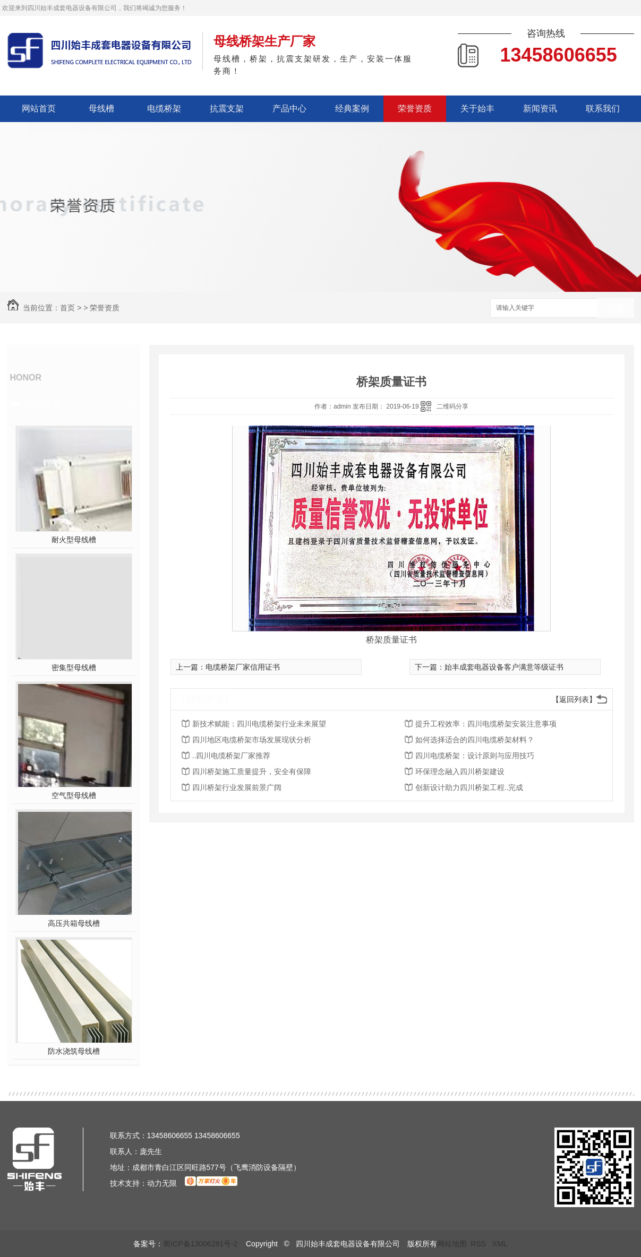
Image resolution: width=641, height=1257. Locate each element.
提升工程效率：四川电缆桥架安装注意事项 (486, 723)
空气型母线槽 (74, 795)
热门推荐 (42, 403)
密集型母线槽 (74, 667)
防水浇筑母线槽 (74, 1051)
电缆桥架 (164, 108)
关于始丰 (477, 108)
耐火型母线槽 (74, 539)
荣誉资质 (415, 108)
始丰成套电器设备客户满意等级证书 (504, 667)
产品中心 (289, 108)
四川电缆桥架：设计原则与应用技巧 (474, 755)
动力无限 (162, 1183)
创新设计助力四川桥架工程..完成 (469, 787)
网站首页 (39, 108)
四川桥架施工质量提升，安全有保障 (251, 771)
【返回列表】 (574, 699)
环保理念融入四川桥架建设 (460, 771)
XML (500, 1243)
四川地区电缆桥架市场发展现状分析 (251, 739)
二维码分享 (452, 406)
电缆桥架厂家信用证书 (243, 667)
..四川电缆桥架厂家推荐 (231, 755)
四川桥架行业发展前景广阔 (236, 787)
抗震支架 (227, 108)
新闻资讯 (540, 108)
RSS (479, 1243)
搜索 (615, 308)
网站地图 (452, 1243)
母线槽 (101, 108)
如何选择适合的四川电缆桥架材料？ (474, 739)
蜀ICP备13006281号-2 (200, 1243)
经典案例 (352, 108)
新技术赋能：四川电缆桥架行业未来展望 (259, 723)
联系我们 (603, 108)
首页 (67, 308)
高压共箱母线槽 (74, 923)
